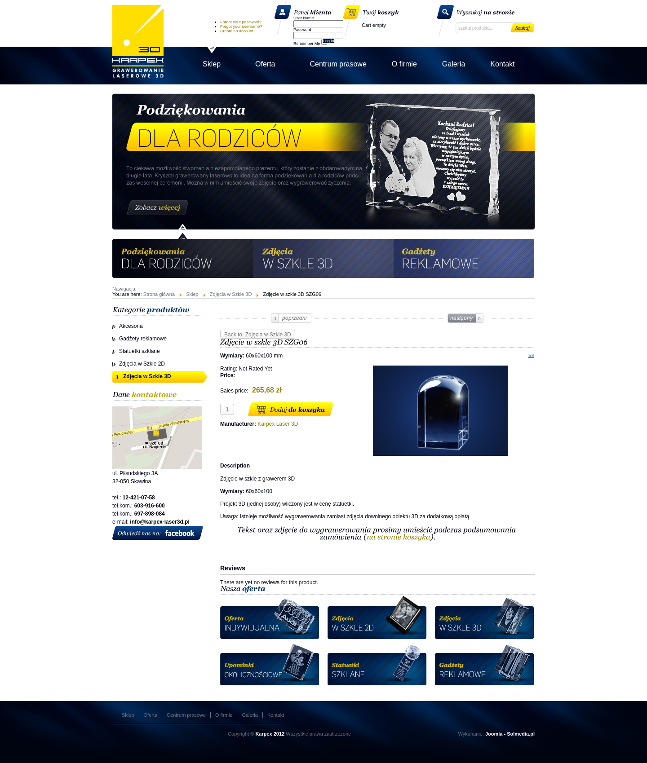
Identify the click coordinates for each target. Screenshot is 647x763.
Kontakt (275, 715)
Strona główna (159, 294)
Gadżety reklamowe (143, 338)
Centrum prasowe (186, 715)
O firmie (224, 715)
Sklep (192, 294)
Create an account (236, 31)
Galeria (249, 715)
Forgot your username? (241, 26)
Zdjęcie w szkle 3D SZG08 (292, 318)
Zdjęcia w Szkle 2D (142, 364)
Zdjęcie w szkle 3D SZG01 (464, 318)
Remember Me (306, 43)
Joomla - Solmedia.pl (510, 734)
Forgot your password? (240, 22)
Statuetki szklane (139, 351)
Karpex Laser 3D (138, 41)
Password (302, 29)
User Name (303, 18)
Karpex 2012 (269, 734)
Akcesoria (131, 326)
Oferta (151, 715)
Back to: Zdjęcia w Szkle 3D (257, 334)
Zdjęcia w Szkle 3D (231, 294)
